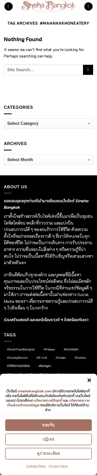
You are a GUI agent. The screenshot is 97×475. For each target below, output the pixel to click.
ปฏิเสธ (48, 440)
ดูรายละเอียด (48, 454)
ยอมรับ (48, 425)
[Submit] (88, 70)
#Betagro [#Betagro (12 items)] (45, 366)
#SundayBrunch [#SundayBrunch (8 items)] (17, 357)
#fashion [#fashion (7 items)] (80, 357)
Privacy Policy (58, 466)
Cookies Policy (36, 466)
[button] (89, 380)
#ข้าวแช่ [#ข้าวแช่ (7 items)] (41, 357)
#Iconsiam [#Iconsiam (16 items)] (71, 349)
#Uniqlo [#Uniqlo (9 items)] (61, 357)
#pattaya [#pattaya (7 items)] (49, 349)
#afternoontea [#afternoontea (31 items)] (18, 366)
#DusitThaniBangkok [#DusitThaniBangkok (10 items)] (21, 349)
